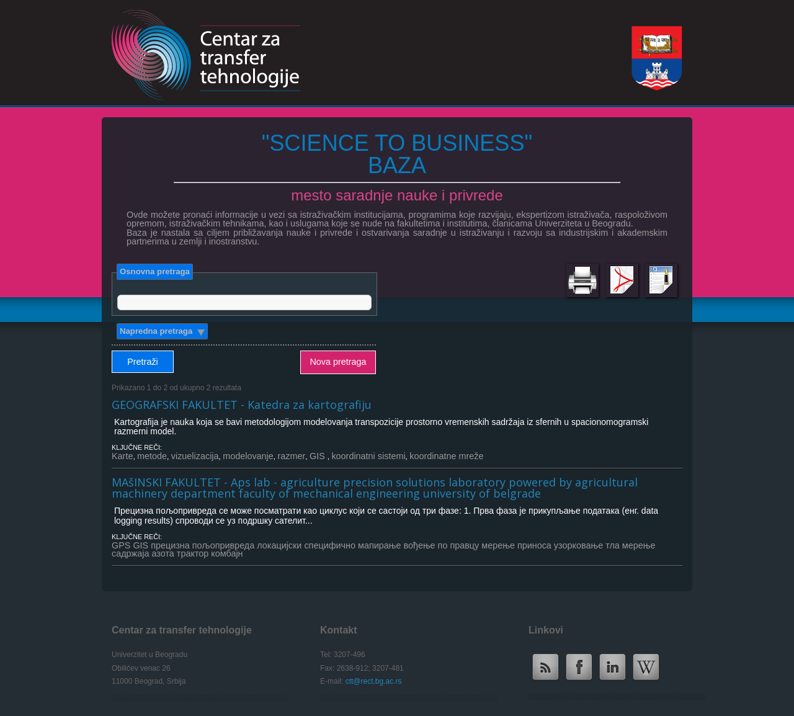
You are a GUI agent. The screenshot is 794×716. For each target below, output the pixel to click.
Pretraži (142, 362)
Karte (122, 456)
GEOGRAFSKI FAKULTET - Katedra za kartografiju (242, 404)
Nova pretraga (338, 362)
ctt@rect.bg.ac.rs (374, 681)
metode (152, 456)
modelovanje (248, 456)
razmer (291, 456)
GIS (319, 456)
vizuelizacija (195, 456)
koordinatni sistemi (368, 456)
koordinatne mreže (446, 456)
